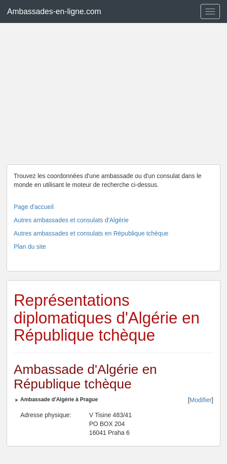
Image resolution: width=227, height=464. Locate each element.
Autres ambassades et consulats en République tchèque (91, 233)
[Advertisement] (113, 94)
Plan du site (30, 246)
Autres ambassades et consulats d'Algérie (71, 220)
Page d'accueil (34, 206)
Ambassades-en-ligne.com (54, 11)
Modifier (200, 399)
